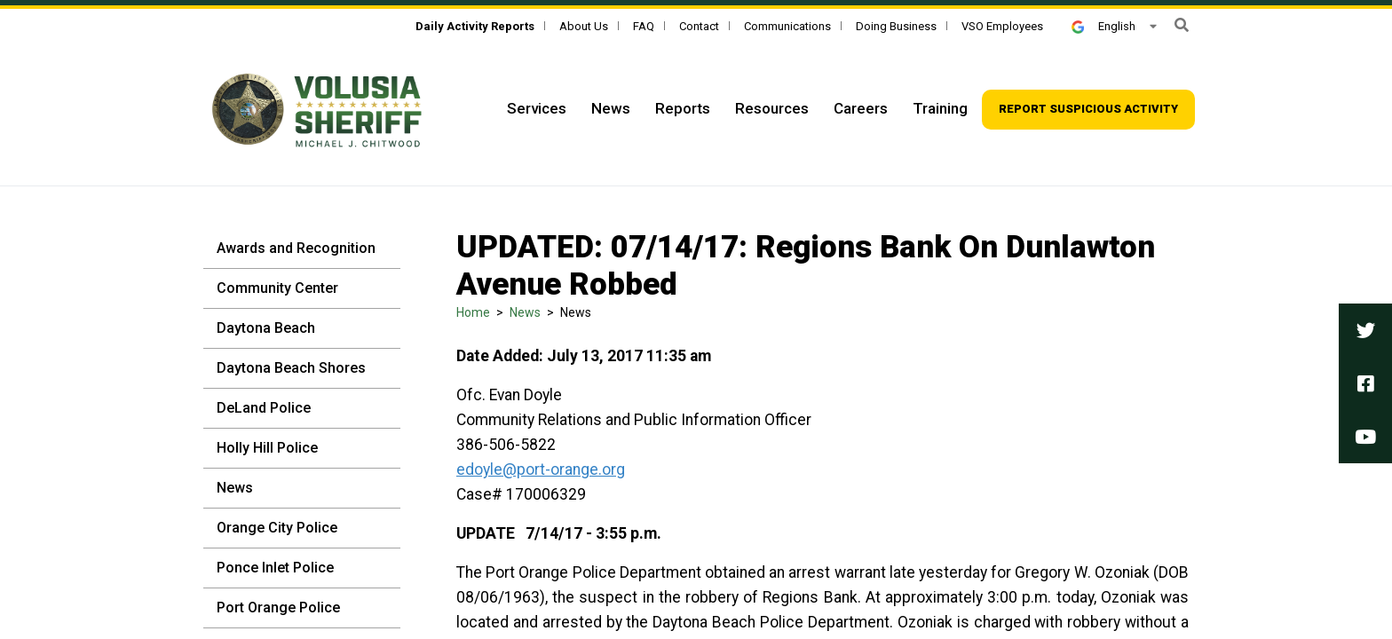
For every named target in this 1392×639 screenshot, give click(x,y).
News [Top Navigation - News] (610, 108)
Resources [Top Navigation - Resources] (772, 108)
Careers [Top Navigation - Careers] (861, 108)
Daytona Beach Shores (291, 367)
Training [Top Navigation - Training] (940, 108)
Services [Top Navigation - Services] (536, 108)
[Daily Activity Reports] (474, 26)
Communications (787, 26)
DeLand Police (264, 407)
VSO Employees (1002, 26)
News (235, 487)
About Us (583, 26)
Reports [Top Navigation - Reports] (682, 108)
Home (473, 312)
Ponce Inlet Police (275, 567)
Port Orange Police (278, 607)
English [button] (1103, 26)
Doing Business (896, 26)
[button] (1181, 25)
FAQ (643, 26)
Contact (699, 26)
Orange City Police (277, 527)
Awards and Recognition (296, 248)
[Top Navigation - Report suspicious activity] (1088, 110)
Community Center (277, 288)
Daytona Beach (266, 328)
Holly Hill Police (267, 447)
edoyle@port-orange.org (540, 469)
